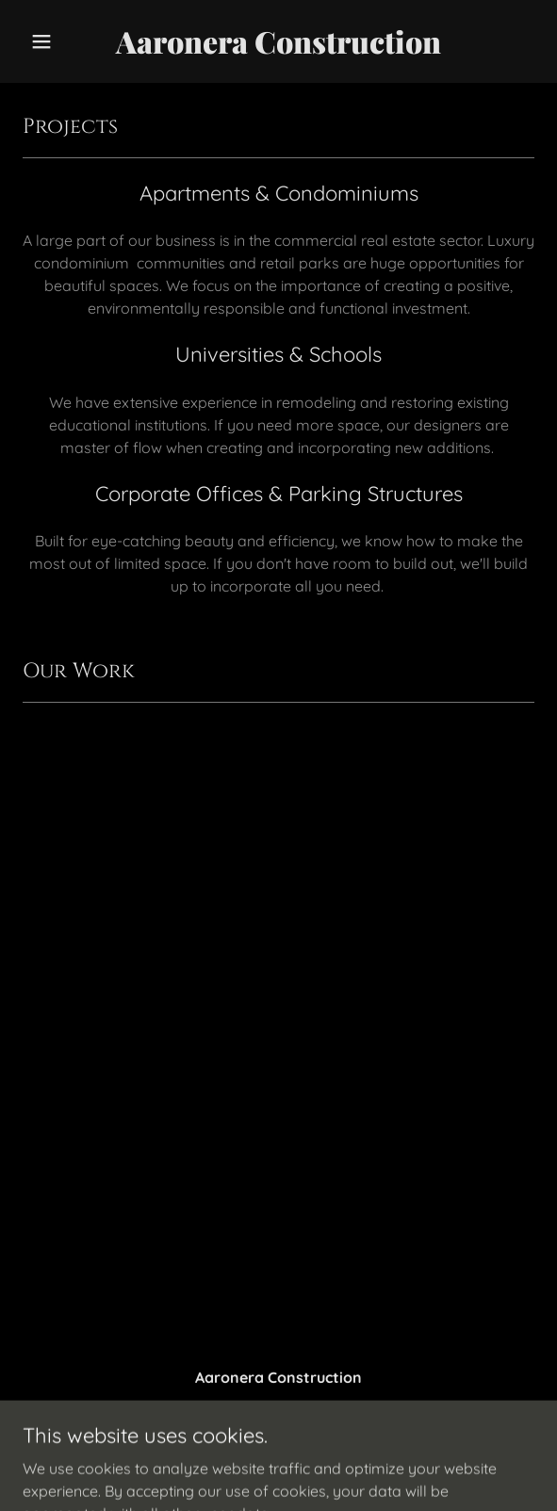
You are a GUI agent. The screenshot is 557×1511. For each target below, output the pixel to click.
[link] (278, 48)
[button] (61, 41)
